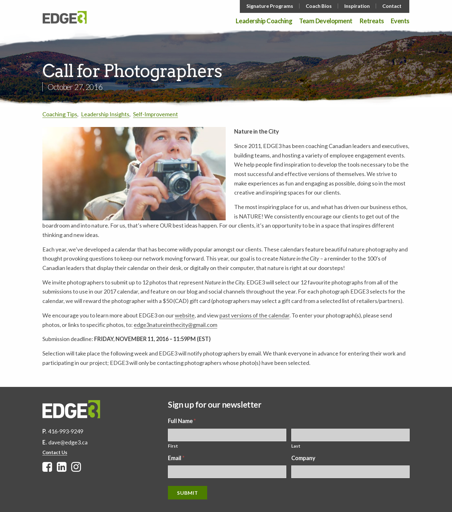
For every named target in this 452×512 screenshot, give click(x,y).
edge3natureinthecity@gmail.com (175, 324)
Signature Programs (269, 5)
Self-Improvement (155, 114)
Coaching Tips (59, 114)
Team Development (325, 21)
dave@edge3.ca (68, 442)
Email (176, 457)
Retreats (371, 21)
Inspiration (357, 5)
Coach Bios (319, 5)
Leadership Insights (105, 114)
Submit (187, 493)
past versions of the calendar (254, 315)
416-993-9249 (65, 431)
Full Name (182, 420)
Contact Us (54, 452)
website (185, 315)
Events (400, 21)
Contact (391, 5)
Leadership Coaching (264, 21)
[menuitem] (270, 5)
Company (303, 457)
